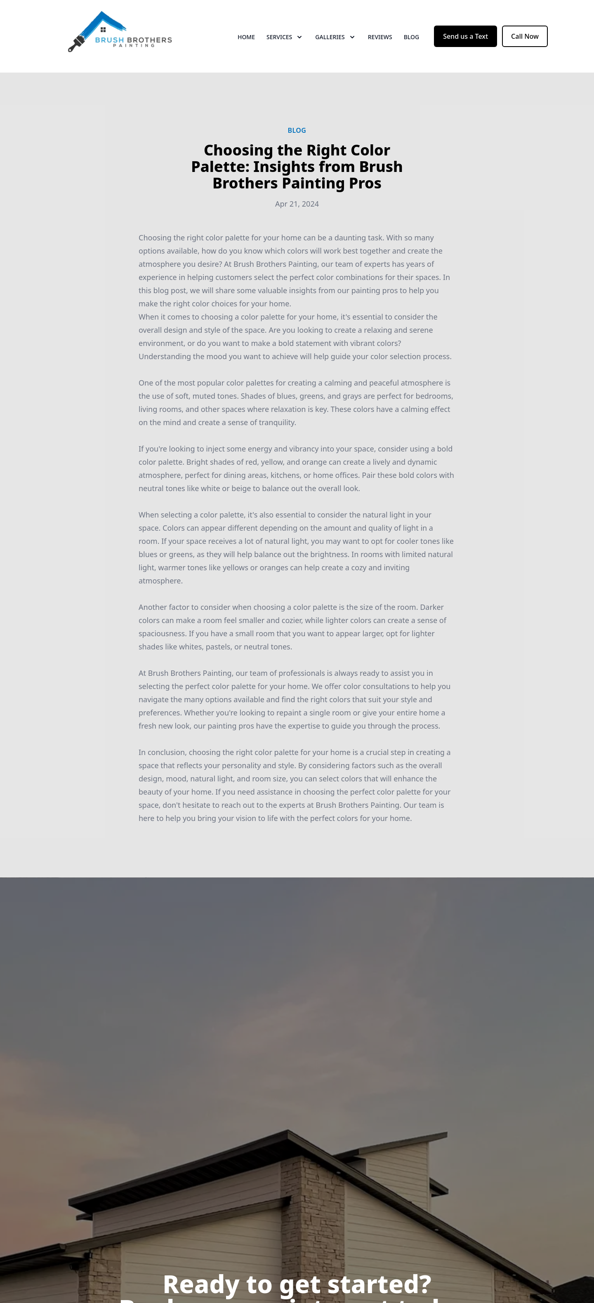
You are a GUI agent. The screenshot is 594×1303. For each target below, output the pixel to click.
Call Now (525, 36)
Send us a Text (465, 36)
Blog (412, 37)
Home (246, 37)
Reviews (380, 37)
